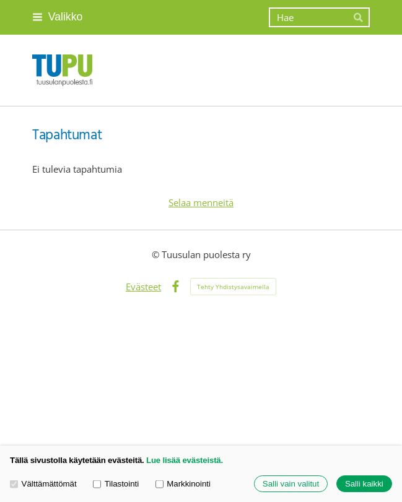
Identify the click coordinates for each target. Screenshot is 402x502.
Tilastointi (116, 483)
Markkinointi (183, 483)
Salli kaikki (364, 483)
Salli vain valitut (291, 483)
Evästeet (143, 286)
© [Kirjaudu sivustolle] (157, 254)
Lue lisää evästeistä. (184, 460)
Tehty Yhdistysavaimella (233, 286)
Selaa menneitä (201, 202)
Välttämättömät (43, 483)
